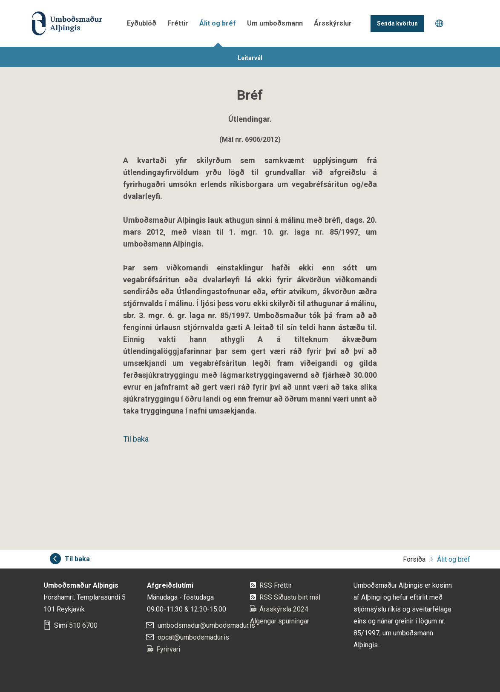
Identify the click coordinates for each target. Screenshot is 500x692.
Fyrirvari (168, 649)
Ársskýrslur (333, 23)
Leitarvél (250, 58)
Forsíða (414, 559)
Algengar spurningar (279, 621)
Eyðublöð (141, 23)
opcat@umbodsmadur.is (193, 637)
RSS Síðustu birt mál (289, 597)
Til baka (136, 438)
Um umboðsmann (275, 23)
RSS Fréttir (275, 585)
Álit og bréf (217, 23)
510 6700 (83, 625)
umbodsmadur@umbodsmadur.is (206, 625)
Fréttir (177, 23)
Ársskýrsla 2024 (283, 609)
